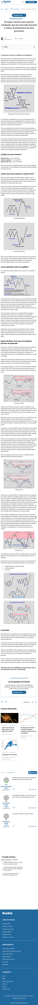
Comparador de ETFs (7, 954)
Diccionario (5, 962)
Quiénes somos (6, 924)
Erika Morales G (8, 39)
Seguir (6, 788)
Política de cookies (28, 996)
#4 (6, 784)
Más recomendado (6, 859)
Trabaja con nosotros (7, 937)
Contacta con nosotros (8, 929)
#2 (6, 801)
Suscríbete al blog (19, 15)
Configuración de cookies (19, 998)
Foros (3, 976)
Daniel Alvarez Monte (6, 804)
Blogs (3, 978)
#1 (6, 820)
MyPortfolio (5, 964)
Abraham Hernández (6, 786)
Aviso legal (7, 996)
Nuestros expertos (7, 932)
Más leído (15, 859)
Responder (33, 789)
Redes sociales (6, 989)
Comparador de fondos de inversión (11, 951)
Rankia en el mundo (7, 926)
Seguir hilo (10, 772)
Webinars (4, 984)
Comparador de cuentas (8, 959)
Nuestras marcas (6, 934)
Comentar (32, 772)
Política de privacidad (16, 996)
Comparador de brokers (8, 948)
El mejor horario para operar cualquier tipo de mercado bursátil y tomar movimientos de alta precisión (13, 868)
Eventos (4, 986)
